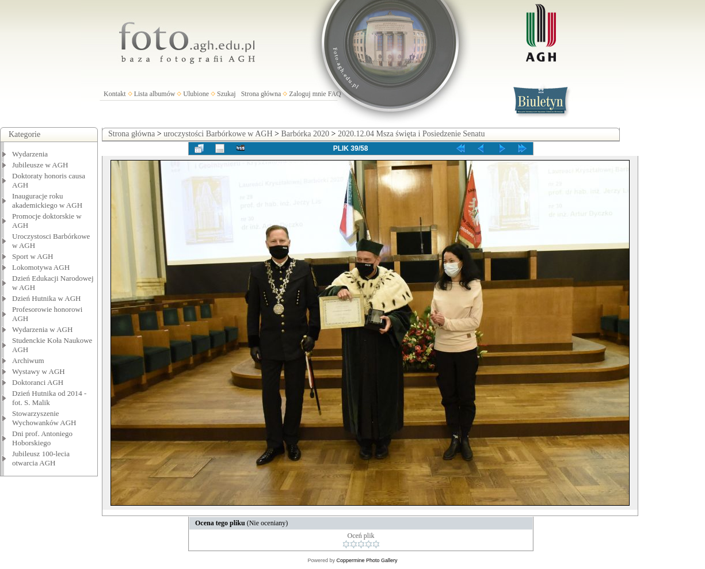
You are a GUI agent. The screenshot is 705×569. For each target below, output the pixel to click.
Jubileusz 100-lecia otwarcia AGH (41, 458)
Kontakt (115, 94)
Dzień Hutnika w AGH (46, 298)
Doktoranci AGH (37, 382)
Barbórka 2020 (305, 133)
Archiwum (28, 360)
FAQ (334, 94)
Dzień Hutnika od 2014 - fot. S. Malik (49, 398)
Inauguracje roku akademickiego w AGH (47, 200)
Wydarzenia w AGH (42, 329)
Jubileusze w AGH (40, 165)
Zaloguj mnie (307, 94)
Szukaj (226, 94)
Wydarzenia (30, 154)
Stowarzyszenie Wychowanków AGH (44, 418)
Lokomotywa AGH (41, 267)
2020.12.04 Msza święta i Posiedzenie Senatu (411, 133)
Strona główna (261, 94)
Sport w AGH (33, 256)
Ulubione (196, 94)
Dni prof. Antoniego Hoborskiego (42, 438)
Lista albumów (155, 94)
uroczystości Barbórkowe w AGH (217, 133)
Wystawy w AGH (38, 371)
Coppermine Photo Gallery (366, 560)
